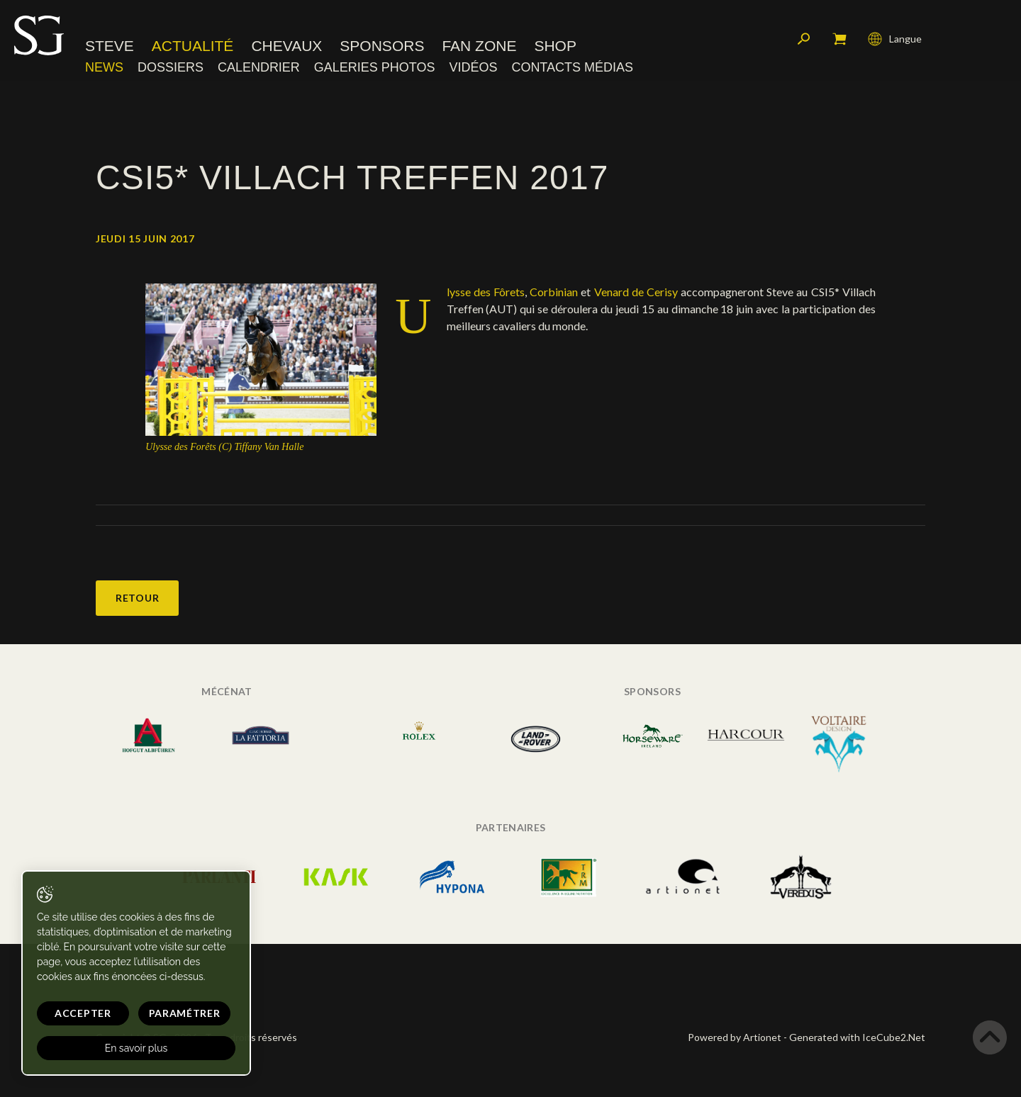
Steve (109, 45)
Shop (555, 45)
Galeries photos (374, 67)
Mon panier (839, 39)
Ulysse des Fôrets (486, 291)
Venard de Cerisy (636, 291)
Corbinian (554, 291)
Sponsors (382, 45)
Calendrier (259, 67)
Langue (895, 39)
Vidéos (473, 67)
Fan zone (479, 45)
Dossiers (170, 67)
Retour (137, 598)
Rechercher (804, 39)
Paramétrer (185, 1013)
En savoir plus (136, 1048)
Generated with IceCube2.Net (857, 1037)
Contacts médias (572, 67)
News (104, 67)
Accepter (83, 1013)
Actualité (193, 45)
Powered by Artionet (734, 1037)
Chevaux (286, 45)
